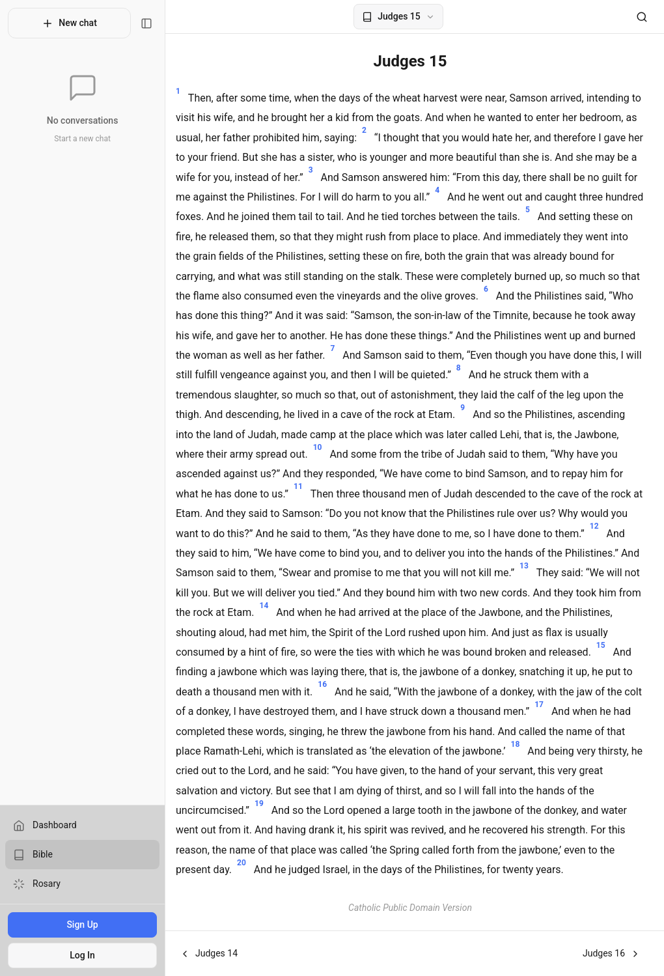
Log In (77, 955)
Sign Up (77, 924)
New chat (64, 23)
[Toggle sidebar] (137, 23)
